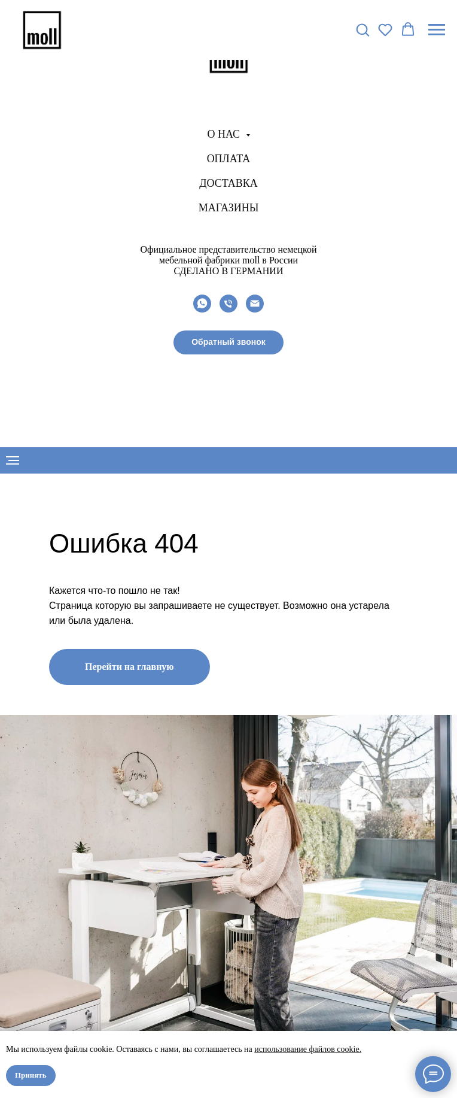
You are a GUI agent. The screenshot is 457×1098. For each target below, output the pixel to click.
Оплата (229, 159)
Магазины (229, 208)
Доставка (228, 183)
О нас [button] (224, 134)
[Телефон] (228, 304)
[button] (228, 342)
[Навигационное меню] (436, 30)
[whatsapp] (202, 304)
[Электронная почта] (255, 304)
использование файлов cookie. (307, 1049)
